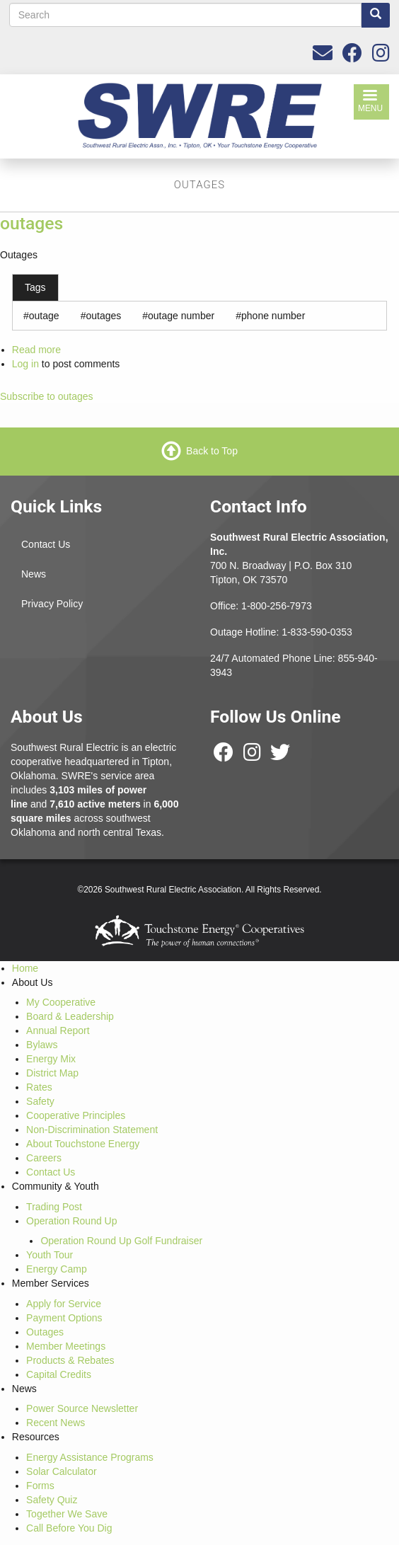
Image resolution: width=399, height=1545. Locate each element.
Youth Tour (49, 1254)
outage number (181, 315)
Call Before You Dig (69, 1528)
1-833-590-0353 (317, 632)
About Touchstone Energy (82, 1143)
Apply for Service (63, 1303)
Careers (44, 1158)
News (33, 574)
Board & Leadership (70, 1016)
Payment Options (64, 1317)
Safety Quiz (51, 1499)
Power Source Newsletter (82, 1408)
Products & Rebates (70, 1360)
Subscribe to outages (46, 396)
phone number (273, 315)
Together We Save (67, 1514)
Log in (25, 363)
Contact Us (45, 544)
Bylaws (41, 1044)
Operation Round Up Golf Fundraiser (121, 1240)
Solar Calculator (61, 1471)
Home (25, 968)
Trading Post (54, 1206)
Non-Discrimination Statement (92, 1129)
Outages (45, 1332)
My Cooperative (61, 1002)
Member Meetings (65, 1346)
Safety (40, 1101)
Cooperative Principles (75, 1115)
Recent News (55, 1422)
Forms (40, 1485)
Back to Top (212, 450)
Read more (36, 349)
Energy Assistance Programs (90, 1457)
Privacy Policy (52, 603)
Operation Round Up (71, 1221)
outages (31, 223)
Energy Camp (56, 1269)
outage (44, 315)
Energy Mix (51, 1058)
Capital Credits (58, 1374)
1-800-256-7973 (276, 605)
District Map (52, 1073)
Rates (39, 1087)
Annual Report (58, 1030)
